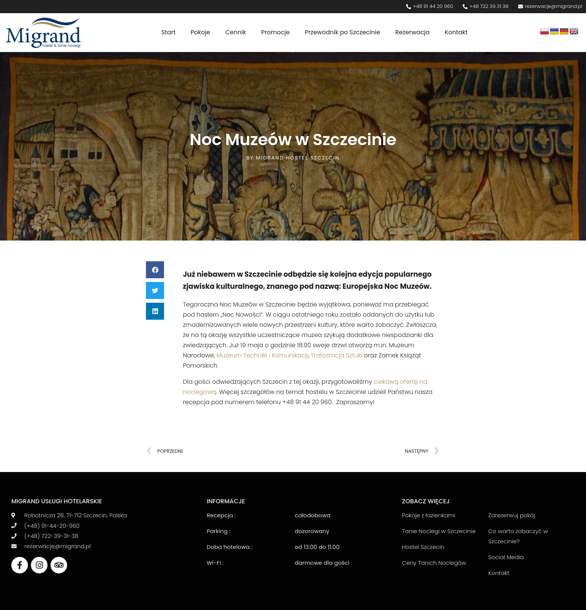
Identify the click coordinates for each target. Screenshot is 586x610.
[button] (155, 269)
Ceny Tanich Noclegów (434, 563)
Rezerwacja (412, 32)
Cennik (235, 32)
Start (168, 32)
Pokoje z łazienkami (428, 515)
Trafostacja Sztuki (336, 355)
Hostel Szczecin (423, 547)
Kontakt (456, 32)
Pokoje (200, 32)
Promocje (275, 32)
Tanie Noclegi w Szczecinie (439, 531)
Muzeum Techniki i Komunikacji (262, 355)
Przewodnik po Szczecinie (342, 32)
